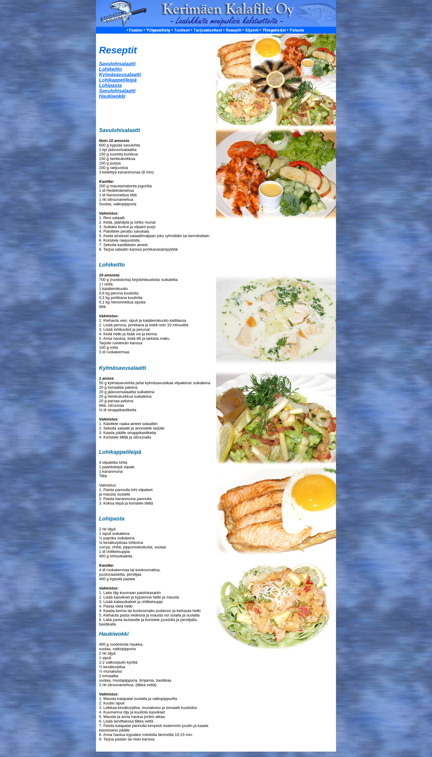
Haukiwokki (112, 96)
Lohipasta (110, 85)
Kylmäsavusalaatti (120, 74)
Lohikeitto (110, 69)
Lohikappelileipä (117, 80)
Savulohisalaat (117, 90)
